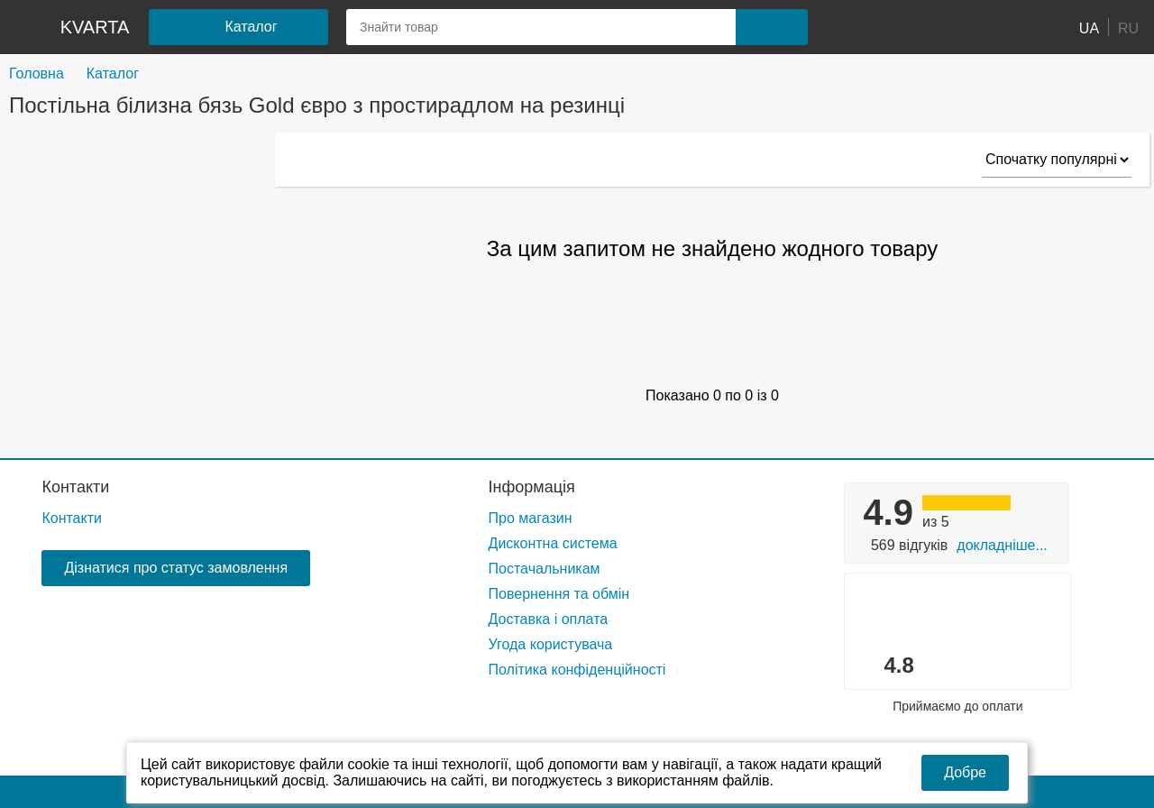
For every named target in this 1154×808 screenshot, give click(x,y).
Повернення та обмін (559, 593)
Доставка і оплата (549, 619)
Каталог (113, 73)
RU (1128, 27)
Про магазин (530, 518)
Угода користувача (551, 644)
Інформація (532, 487)
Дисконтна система (553, 543)
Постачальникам (544, 568)
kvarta (95, 27)
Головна (36, 73)
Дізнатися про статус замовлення (176, 567)
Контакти (75, 487)
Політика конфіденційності (577, 669)
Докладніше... (1002, 545)
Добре (965, 772)
